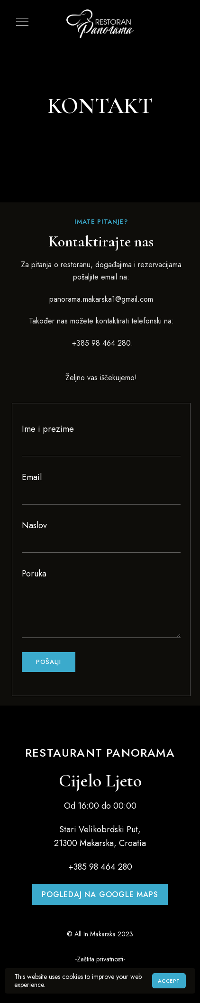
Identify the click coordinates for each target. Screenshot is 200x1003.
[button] (99, 894)
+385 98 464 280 (100, 343)
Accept (169, 981)
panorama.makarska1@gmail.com (101, 299)
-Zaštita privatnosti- (100, 959)
